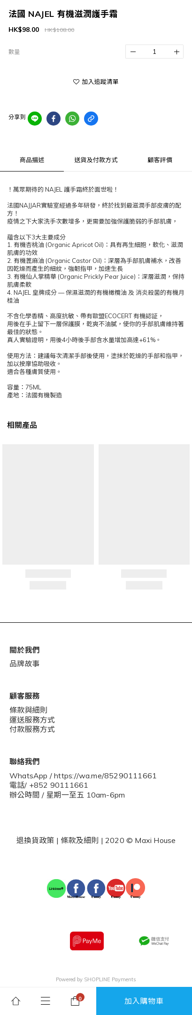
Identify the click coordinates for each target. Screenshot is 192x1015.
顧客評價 (159, 160)
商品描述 (32, 160)
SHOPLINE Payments (110, 979)
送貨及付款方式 (95, 160)
